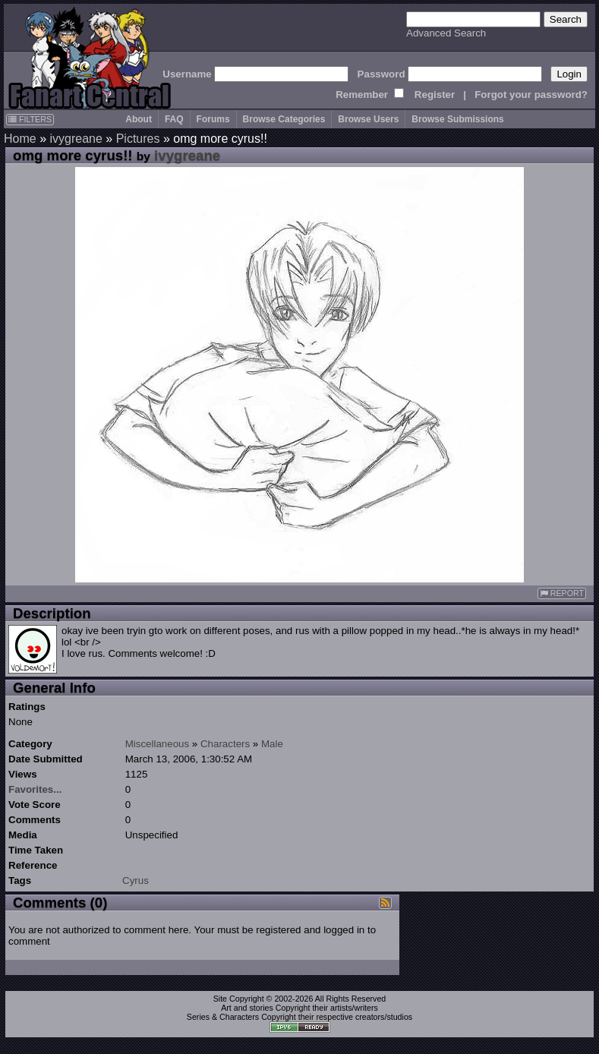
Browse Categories (284, 119)
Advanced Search (446, 33)
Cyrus (135, 880)
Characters (225, 743)
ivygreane (75, 138)
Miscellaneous (157, 743)
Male (272, 743)
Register (435, 94)
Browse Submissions (457, 119)
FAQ (174, 119)
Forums (213, 119)
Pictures (138, 138)
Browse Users (368, 119)
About (138, 119)
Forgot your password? (531, 94)
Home (20, 138)
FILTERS (30, 119)
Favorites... (34, 789)
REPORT (562, 593)
